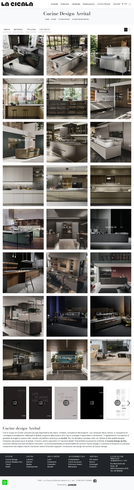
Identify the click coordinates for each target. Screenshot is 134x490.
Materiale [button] (18, 29)
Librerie (29, 459)
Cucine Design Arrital (80, 19)
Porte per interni (75, 464)
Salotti (29, 462)
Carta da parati (75, 462)
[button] (128, 403)
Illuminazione (32, 467)
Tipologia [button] (31, 29)
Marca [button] (7, 29)
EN (126, 4)
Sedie (7, 467)
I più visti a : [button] (45, 29)
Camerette (51, 462)
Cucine (53, 19)
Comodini (51, 464)
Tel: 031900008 (116, 471)
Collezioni (65, 4)
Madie (29, 464)
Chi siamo (93, 459)
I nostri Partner (103, 4)
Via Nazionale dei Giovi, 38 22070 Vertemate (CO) (119, 466)
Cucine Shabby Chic (13, 462)
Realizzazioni (89, 4)
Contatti (116, 4)
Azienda (54, 4)
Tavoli (8, 464)
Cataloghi (76, 4)
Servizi (92, 462)
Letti (49, 459)
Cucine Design (64, 19)
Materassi (72, 467)
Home (47, 19)
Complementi (73, 459)
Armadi (50, 467)
